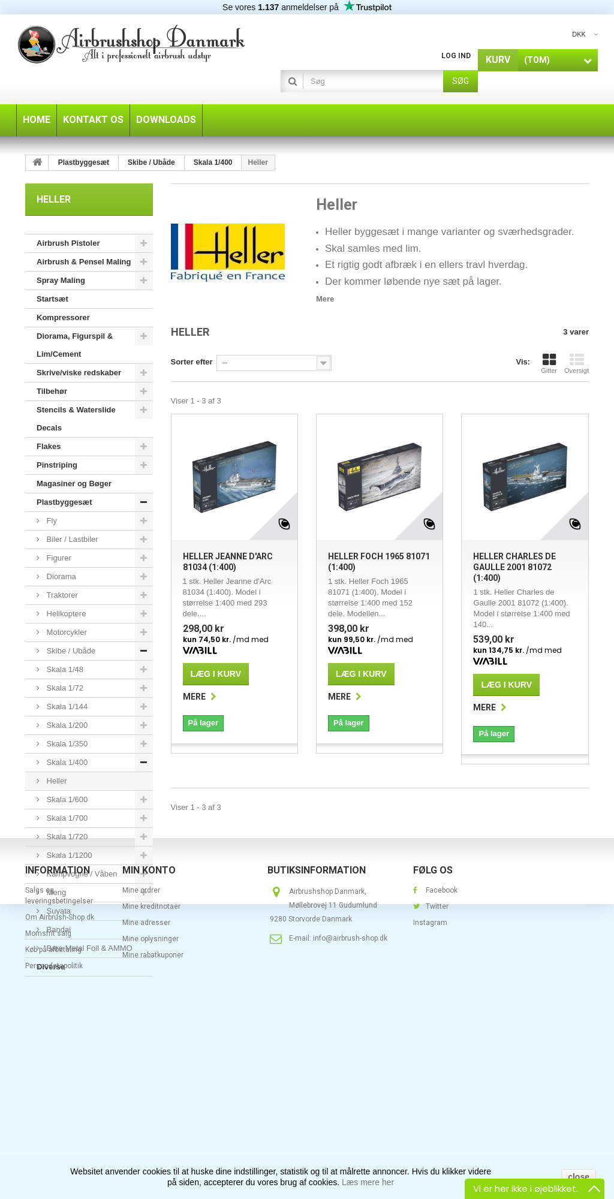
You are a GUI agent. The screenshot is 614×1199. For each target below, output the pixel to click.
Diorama (60, 576)
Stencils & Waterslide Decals (76, 418)
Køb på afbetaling (53, 1124)
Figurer (57, 557)
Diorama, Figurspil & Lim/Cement (75, 345)
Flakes (49, 446)
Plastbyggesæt (64, 502)
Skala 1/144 (66, 706)
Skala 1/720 (66, 836)
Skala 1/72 (63, 687)
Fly (50, 520)
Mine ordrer (141, 1065)
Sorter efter (192, 361)
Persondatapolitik (54, 1140)
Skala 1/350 (66, 743)
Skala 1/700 (66, 818)
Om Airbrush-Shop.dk (59, 1091)
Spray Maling (61, 280)
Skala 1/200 (66, 725)
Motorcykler (65, 632)
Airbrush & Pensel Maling (84, 261)
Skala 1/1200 (68, 855)
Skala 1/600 (66, 799)
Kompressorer (63, 317)
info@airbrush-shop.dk (350, 1112)
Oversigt (576, 363)
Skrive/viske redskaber (79, 372)
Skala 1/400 (66, 762)
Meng (55, 892)
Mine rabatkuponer (152, 1129)
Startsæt (52, 298)
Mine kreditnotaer (151, 1081)
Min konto (149, 1044)
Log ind (456, 56)
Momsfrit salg (48, 1108)
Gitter (549, 363)
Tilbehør (52, 391)
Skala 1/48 (63, 669)
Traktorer (61, 595)
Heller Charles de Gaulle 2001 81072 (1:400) (514, 567)
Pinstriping (57, 464)
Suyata (57, 910)
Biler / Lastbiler (71, 539)
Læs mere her (368, 1182)
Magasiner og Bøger (74, 483)
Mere (325, 298)
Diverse (51, 966)
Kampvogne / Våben (80, 873)
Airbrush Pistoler (68, 243)
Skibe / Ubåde (69, 650)
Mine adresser (146, 1097)
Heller (55, 780)
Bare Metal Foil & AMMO (88, 948)
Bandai (57, 929)
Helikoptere (65, 613)
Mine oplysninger (150, 1113)
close (578, 1177)
